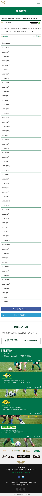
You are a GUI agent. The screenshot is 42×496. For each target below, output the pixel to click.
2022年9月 (5, 170)
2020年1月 (5, 280)
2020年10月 (6, 245)
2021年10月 (6, 201)
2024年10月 (6, 104)
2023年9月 (5, 135)
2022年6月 (5, 174)
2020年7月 (5, 258)
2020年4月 (5, 271)
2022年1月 (5, 196)
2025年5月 (5, 78)
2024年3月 (5, 118)
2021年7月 (5, 209)
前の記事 (6, 36)
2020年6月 (5, 262)
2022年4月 (5, 183)
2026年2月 (5, 52)
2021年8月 (5, 205)
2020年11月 (6, 240)
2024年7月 (5, 109)
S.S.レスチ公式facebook (21, 309)
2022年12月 (6, 166)
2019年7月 (5, 301)
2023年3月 (5, 157)
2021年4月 (5, 223)
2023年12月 (6, 126)
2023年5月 (5, 148)
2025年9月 (5, 69)
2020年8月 (5, 253)
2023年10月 (6, 131)
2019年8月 (5, 297)
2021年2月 (5, 231)
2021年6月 (5, 214)
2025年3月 (5, 87)
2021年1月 (5, 236)
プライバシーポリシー (11, 482)
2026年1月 (5, 56)
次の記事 (36, 36)
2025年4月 (5, 82)
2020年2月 (5, 275)
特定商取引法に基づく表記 (28, 482)
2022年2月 (5, 192)
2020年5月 (5, 266)
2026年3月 (5, 47)
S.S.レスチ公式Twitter (21, 315)
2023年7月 (5, 139)
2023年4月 (5, 153)
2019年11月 (6, 284)
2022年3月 (5, 188)
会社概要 (25, 484)
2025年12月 (6, 61)
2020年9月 (5, 249)
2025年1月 (5, 96)
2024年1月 (5, 122)
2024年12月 (6, 100)
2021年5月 (5, 218)
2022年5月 (5, 179)
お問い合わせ (31, 341)
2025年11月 (6, 65)
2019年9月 (5, 293)
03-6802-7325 (11, 340)
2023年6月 (5, 144)
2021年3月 (5, 227)
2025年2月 (5, 91)
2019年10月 (6, 288)
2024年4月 (5, 113)
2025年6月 (5, 74)
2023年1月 (5, 161)
